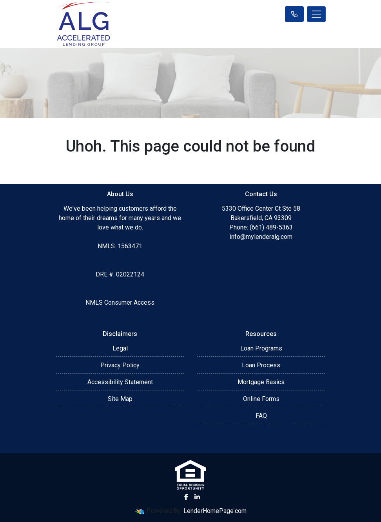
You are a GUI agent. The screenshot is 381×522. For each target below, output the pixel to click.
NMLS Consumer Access (119, 302)
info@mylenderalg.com (261, 236)
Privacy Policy (120, 365)
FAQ (261, 415)
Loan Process (261, 365)
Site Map (120, 399)
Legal (120, 348)
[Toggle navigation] (316, 14)
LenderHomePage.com (215, 511)
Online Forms (261, 399)
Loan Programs (261, 348)
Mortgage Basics (261, 382)
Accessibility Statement (120, 382)
